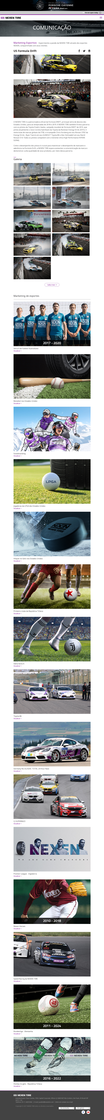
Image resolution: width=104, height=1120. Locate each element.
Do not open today (91, 13)
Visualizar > (17, 351)
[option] (52, 5)
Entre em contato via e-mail (64, 1102)
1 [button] (51, 10)
